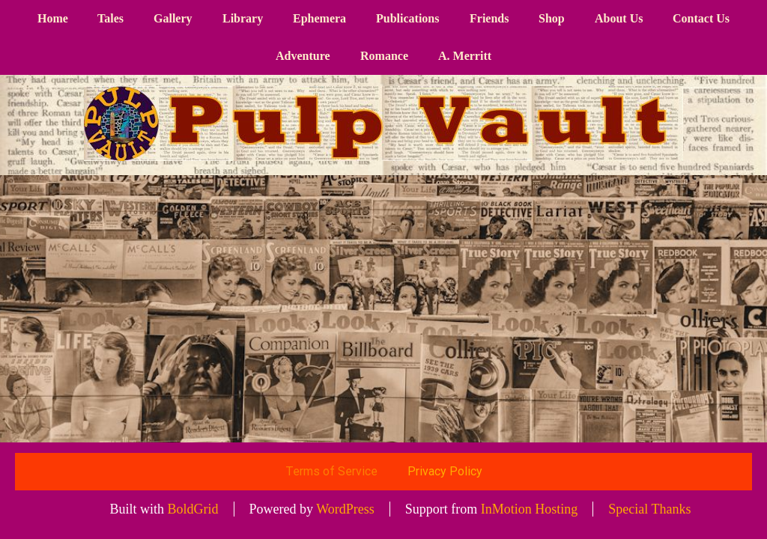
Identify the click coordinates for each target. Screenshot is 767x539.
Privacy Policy (444, 471)
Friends (489, 18)
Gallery (173, 18)
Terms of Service (331, 471)
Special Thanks (649, 509)
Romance (384, 55)
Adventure (303, 55)
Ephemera (319, 18)
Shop (552, 18)
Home (52, 18)
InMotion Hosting (529, 509)
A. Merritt (464, 55)
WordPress (345, 509)
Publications (407, 18)
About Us (619, 18)
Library (242, 18)
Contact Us (701, 18)
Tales (110, 18)
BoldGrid (193, 509)
